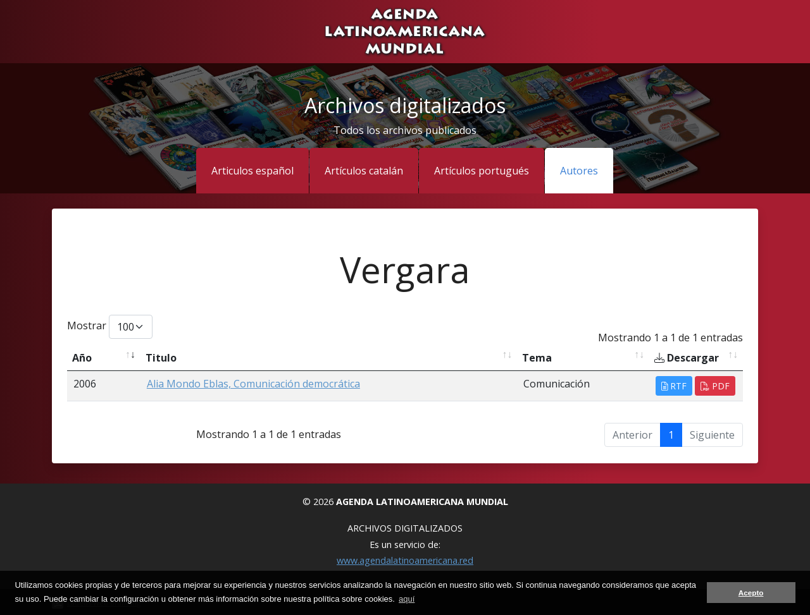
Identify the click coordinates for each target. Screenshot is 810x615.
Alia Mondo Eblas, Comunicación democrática (253, 384)
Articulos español (252, 171)
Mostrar (110, 327)
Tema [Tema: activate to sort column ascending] (537, 358)
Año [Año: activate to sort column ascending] (82, 358)
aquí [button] (406, 599)
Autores (579, 171)
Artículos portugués (481, 171)
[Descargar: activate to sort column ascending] (696, 358)
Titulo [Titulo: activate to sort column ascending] (161, 358)
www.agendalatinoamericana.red (405, 560)
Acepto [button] (751, 592)
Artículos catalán (364, 171)
